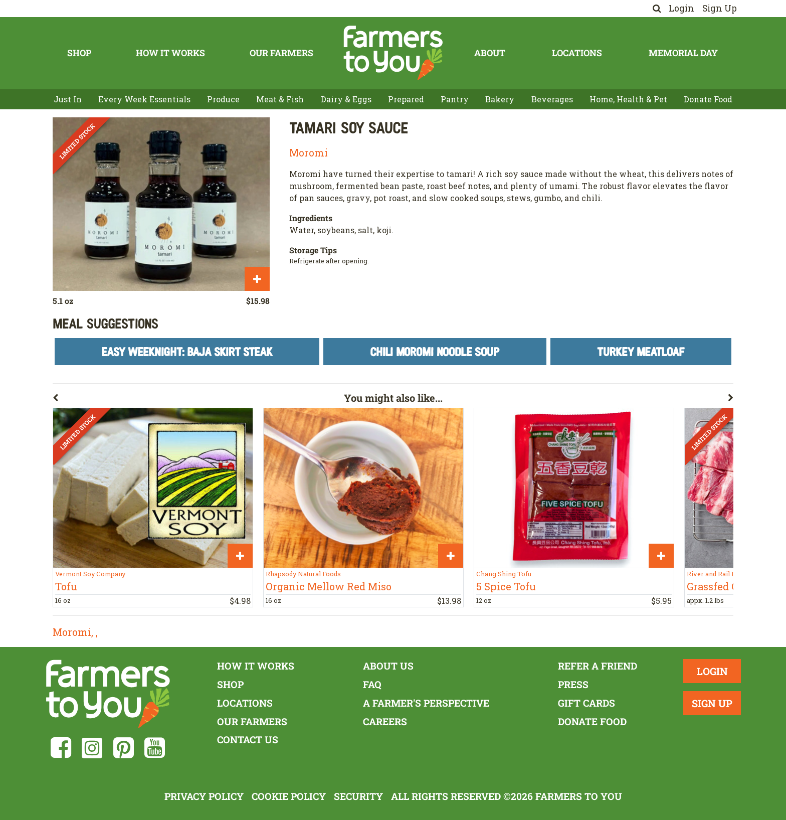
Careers (385, 721)
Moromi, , (75, 631)
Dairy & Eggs (346, 99)
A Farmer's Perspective (426, 703)
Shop (79, 53)
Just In (68, 99)
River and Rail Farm (717, 574)
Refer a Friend (597, 666)
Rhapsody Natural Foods (303, 574)
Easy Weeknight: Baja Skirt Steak (187, 351)
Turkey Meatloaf (641, 351)
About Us (388, 666)
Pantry (455, 99)
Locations (577, 53)
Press (573, 684)
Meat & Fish (280, 99)
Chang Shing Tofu (503, 574)
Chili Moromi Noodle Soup (434, 351)
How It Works (170, 53)
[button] (198, 400)
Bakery (499, 99)
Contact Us (247, 739)
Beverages (552, 99)
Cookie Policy (289, 796)
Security (358, 796)
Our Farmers (281, 53)
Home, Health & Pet (628, 99)
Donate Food (708, 99)
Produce (223, 99)
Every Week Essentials (144, 99)
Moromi (308, 152)
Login (681, 8)
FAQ (372, 684)
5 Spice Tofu (506, 586)
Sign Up (719, 8)
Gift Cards (586, 703)
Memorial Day (683, 53)
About (489, 53)
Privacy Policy (204, 796)
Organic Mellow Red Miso (328, 586)
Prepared (406, 99)
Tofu (66, 586)
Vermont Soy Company (90, 574)
